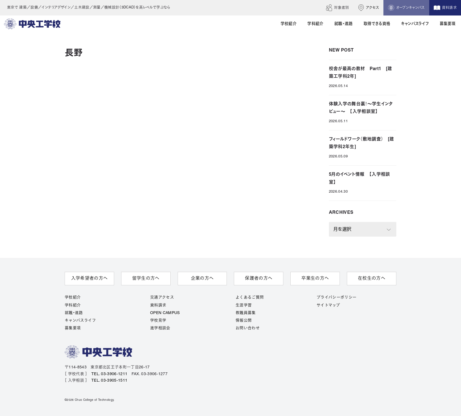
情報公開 (244, 320)
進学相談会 (160, 328)
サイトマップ (328, 305)
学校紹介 (73, 297)
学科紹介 (73, 305)
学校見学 (158, 320)
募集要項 (73, 328)
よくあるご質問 (250, 297)
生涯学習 (244, 305)
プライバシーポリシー (336, 297)
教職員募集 (246, 313)
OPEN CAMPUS (165, 313)
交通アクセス (162, 297)
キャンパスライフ (80, 320)
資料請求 (158, 305)
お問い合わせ (248, 328)
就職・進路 (74, 313)
